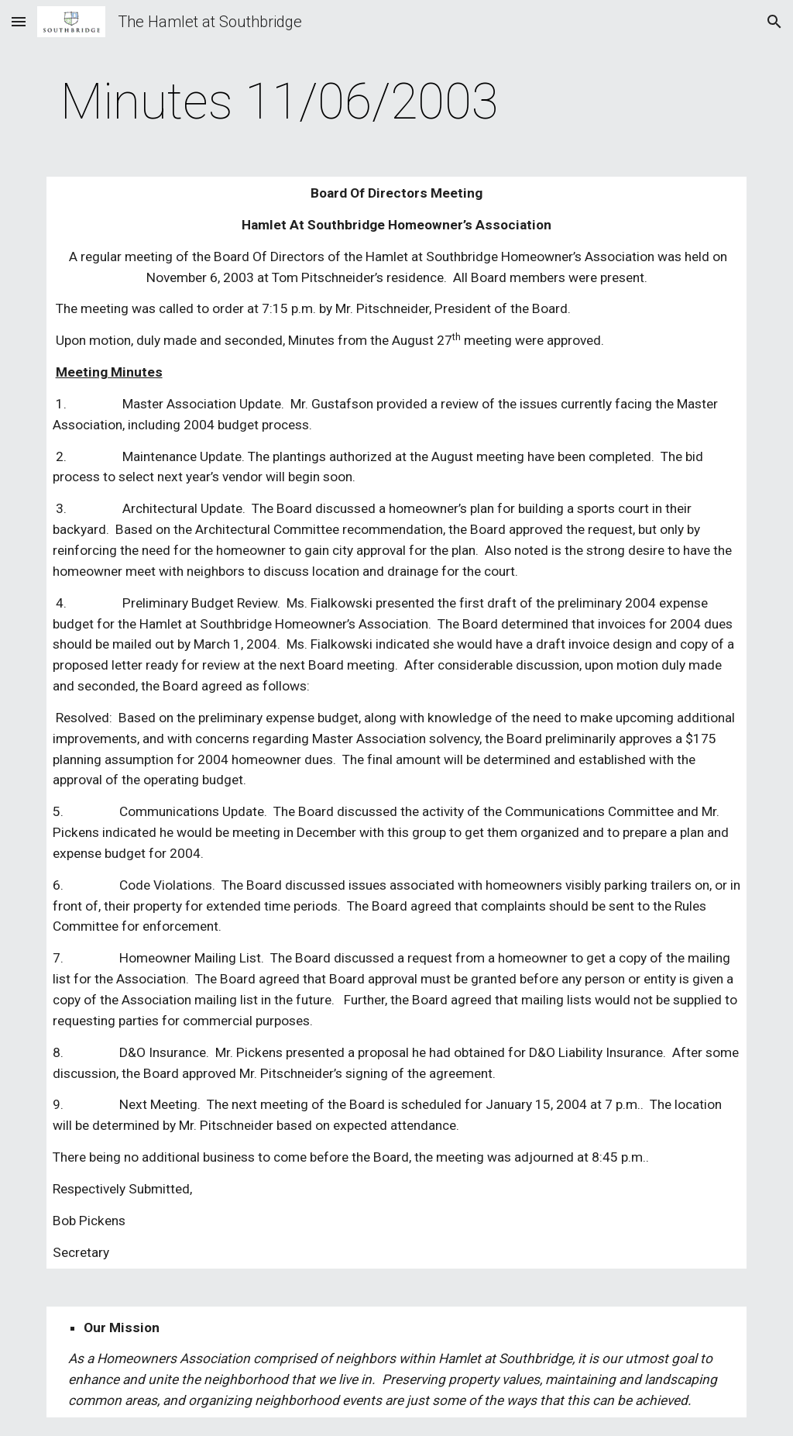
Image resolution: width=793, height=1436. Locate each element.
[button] (18, 21)
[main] (279, 102)
